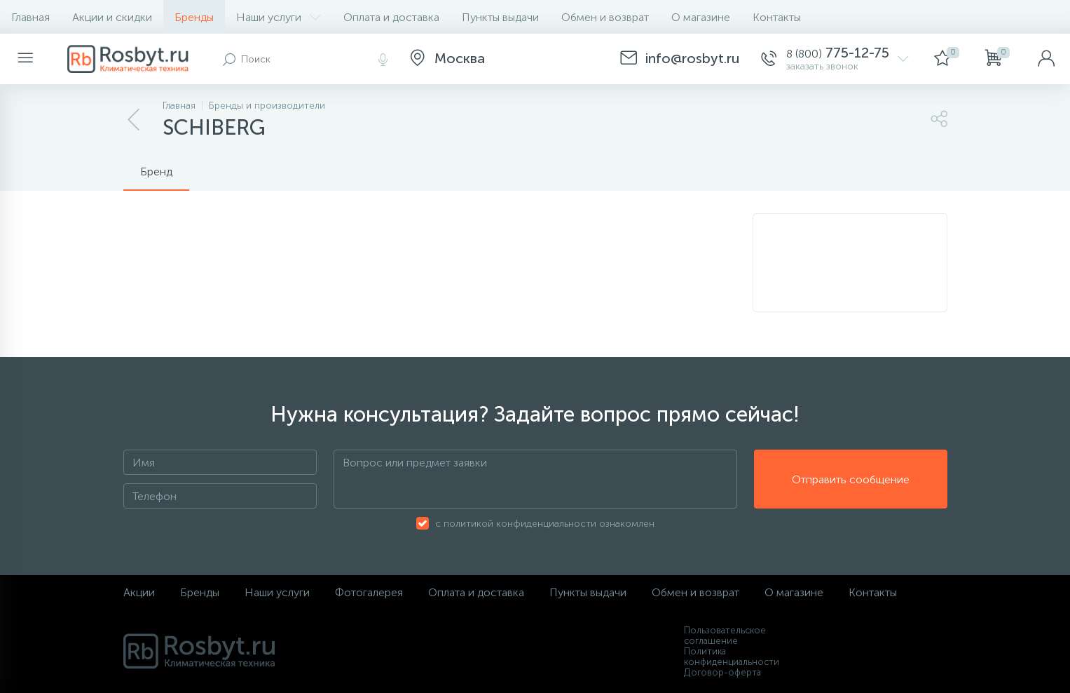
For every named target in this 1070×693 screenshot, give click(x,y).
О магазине (700, 17)
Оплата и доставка (391, 17)
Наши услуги (278, 17)
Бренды (194, 17)
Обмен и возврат (605, 17)
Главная (30, 17)
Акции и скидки (112, 17)
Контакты (777, 17)
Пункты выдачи (500, 17)
